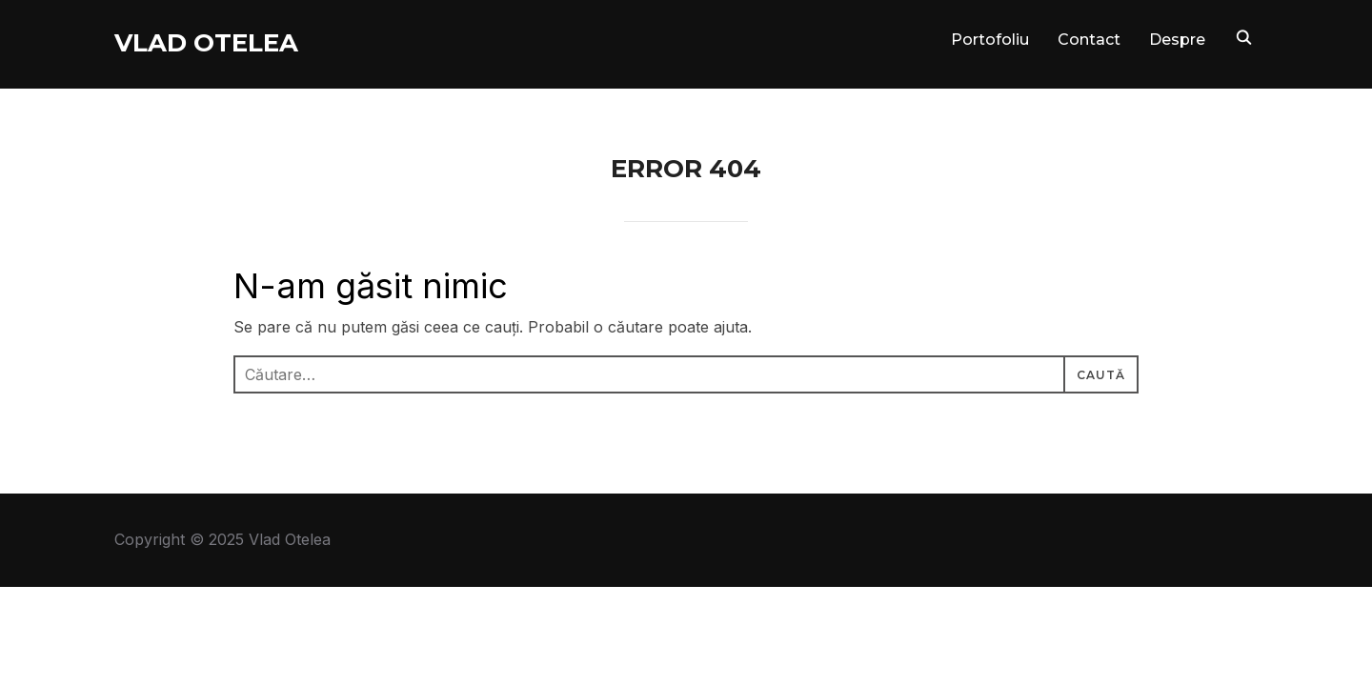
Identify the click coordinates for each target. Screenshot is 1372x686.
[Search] (1243, 36)
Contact (1089, 39)
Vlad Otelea (206, 43)
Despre (1177, 39)
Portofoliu (990, 39)
